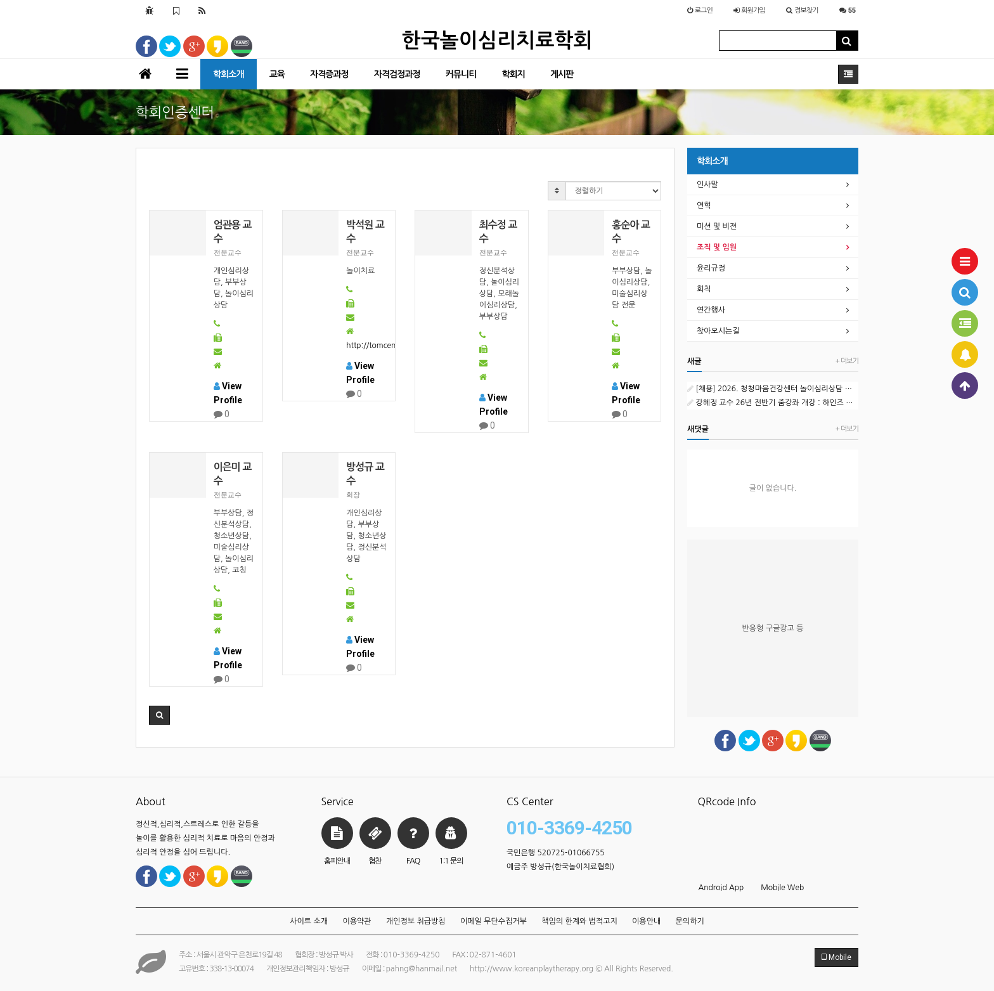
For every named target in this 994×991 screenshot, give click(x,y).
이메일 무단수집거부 (493, 921)
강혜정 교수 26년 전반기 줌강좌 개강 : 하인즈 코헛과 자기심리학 (772, 402)
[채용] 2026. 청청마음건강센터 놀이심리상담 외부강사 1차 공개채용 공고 (772, 388)
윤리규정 (711, 268)
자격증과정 (329, 74)
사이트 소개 (309, 921)
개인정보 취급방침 (416, 921)
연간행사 (711, 310)
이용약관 (356, 921)
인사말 (707, 184)
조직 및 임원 (717, 247)
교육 (277, 74)
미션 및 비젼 (717, 226)
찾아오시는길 (718, 331)
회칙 (704, 289)
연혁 (704, 205)
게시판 (561, 74)
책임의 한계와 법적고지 (579, 921)
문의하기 (690, 921)
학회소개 (228, 74)
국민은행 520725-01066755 (556, 853)
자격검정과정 (397, 74)
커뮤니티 (461, 74)
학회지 (512, 74)
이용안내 (646, 921)
